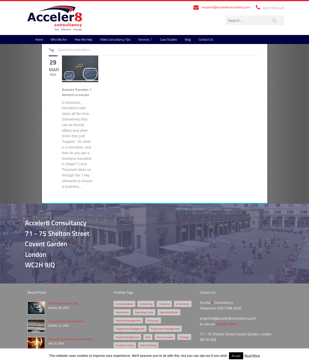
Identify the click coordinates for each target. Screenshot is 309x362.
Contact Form (226, 323)
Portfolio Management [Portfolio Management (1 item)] (128, 320)
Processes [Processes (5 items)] (153, 320)
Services (143, 39)
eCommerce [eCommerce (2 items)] (183, 304)
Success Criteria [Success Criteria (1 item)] (125, 345)
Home (39, 39)
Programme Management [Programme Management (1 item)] (165, 328)
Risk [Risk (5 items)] (147, 337)
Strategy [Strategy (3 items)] (184, 337)
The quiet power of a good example (70, 339)
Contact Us (206, 39)
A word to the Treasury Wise (66, 321)
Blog (188, 39)
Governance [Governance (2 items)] (122, 312)
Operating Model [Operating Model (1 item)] (169, 312)
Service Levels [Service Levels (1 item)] (165, 337)
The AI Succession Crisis (63, 303)
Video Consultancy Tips (115, 39)
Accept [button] (236, 356)
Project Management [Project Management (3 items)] (127, 337)
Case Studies (168, 39)
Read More (252, 355)
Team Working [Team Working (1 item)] (148, 345)
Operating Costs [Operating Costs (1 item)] (144, 312)
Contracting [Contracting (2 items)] (146, 304)
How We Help (83, 39)
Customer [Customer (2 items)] (164, 304)
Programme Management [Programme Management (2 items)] (130, 328)
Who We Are (59, 39)
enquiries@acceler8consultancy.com (226, 7)
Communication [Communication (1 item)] (124, 304)
